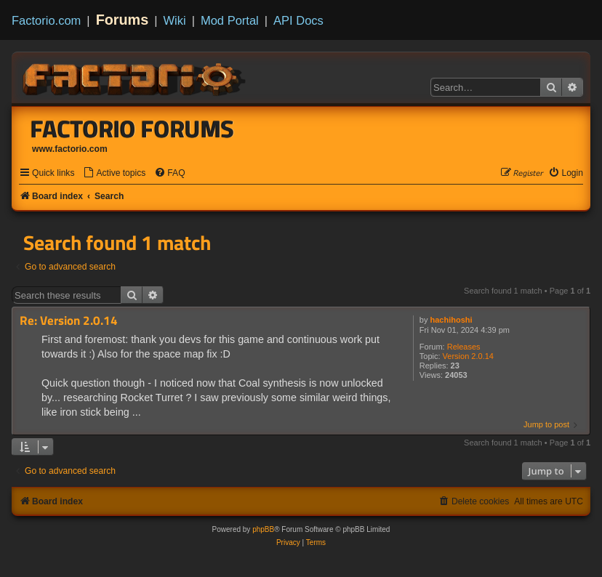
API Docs (298, 20)
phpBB (263, 529)
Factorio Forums (132, 128)
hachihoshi (451, 319)
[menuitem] (114, 173)
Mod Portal (230, 20)
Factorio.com (46, 20)
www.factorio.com (70, 149)
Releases (464, 346)
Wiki (175, 20)
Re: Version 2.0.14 (69, 320)
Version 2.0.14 (468, 356)
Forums (122, 20)
